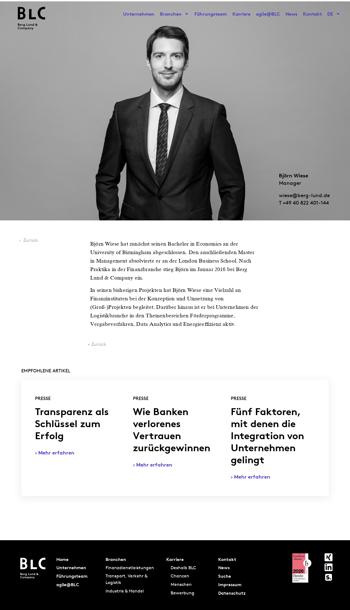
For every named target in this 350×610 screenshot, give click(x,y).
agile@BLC (268, 14)
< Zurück (97, 344)
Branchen (174, 14)
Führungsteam (210, 14)
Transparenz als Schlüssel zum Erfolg (72, 424)
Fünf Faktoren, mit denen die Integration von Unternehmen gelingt (267, 436)
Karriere (241, 14)
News (291, 14)
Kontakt (312, 14)
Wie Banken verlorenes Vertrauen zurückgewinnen (171, 430)
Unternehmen (138, 14)
